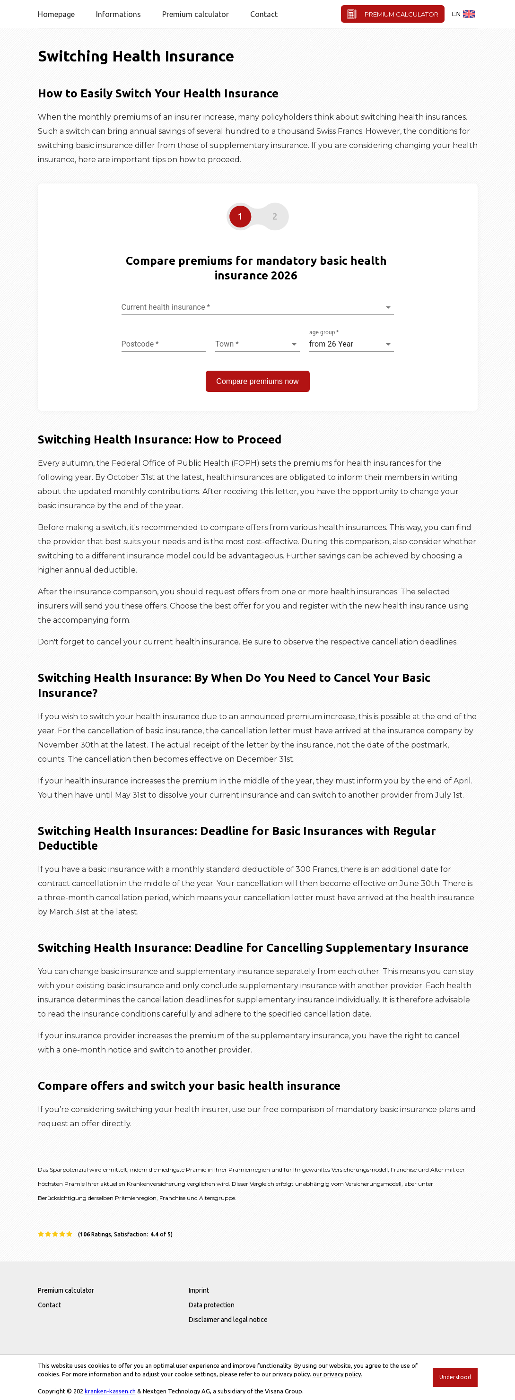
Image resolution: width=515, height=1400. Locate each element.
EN (463, 14)
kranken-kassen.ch (110, 1391)
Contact (264, 14)
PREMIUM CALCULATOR (392, 14)
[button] (258, 217)
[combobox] (258, 307)
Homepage (56, 14)
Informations (118, 14)
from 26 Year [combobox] (331, 343)
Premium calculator (195, 14)
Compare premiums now (257, 381)
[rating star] (41, 1234)
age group (324, 332)
